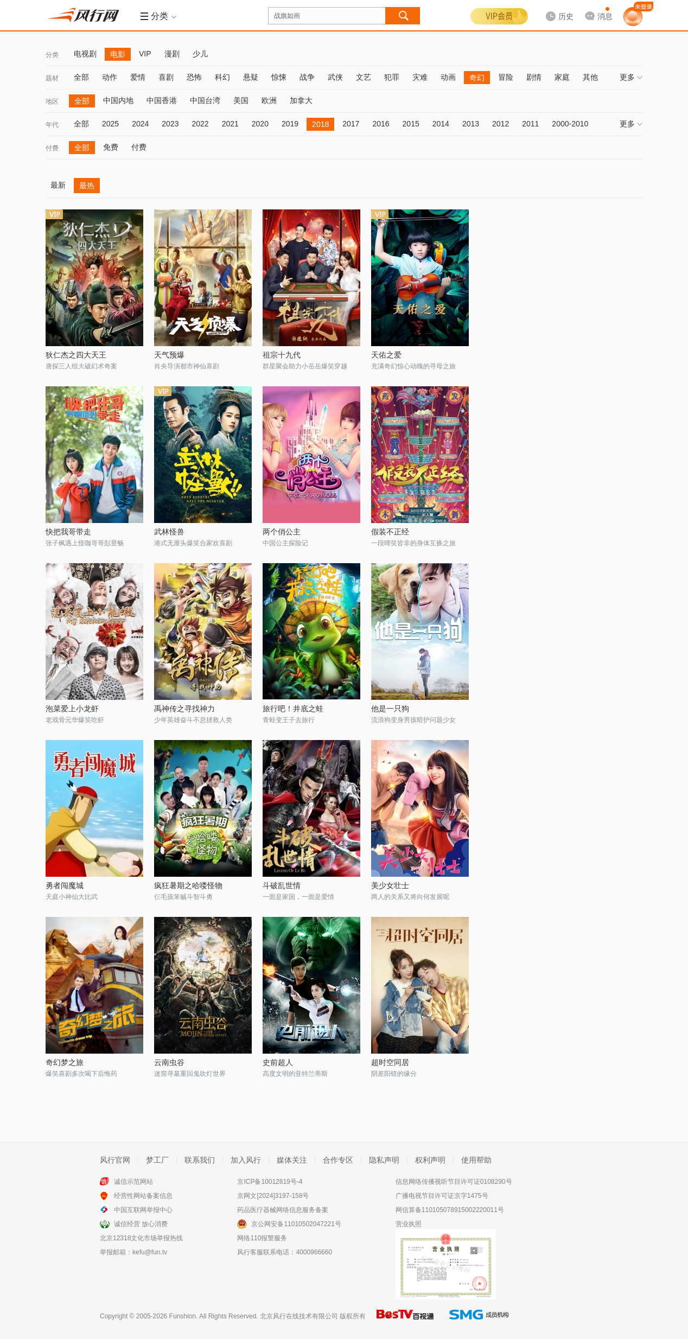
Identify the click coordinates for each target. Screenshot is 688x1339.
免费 (110, 147)
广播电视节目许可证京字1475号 (442, 1196)
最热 (86, 185)
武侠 (335, 77)
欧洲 (269, 100)
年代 (52, 125)
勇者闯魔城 (65, 885)
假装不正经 (390, 531)
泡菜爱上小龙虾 (72, 708)
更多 (631, 77)
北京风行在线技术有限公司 (299, 1316)
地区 (52, 101)
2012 (500, 123)
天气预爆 (169, 354)
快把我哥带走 (68, 531)
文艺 (363, 77)
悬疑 (250, 77)
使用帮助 (476, 1160)
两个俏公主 (282, 531)
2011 (530, 123)
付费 (52, 148)
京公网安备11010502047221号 (296, 1224)
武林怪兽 (169, 531)
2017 (350, 123)
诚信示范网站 (133, 1181)
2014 (440, 123)
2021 (230, 123)
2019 (290, 123)
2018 (320, 124)
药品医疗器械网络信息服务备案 (282, 1210)
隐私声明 (384, 1160)
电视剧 (85, 53)
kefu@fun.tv (149, 1252)
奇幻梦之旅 (65, 1062)
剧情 (534, 77)
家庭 (562, 77)
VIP (145, 53)
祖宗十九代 (282, 354)
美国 (241, 100)
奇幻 (477, 77)
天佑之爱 (386, 354)
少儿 (200, 53)
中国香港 (161, 100)
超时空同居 (390, 1062)
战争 (307, 77)
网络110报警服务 (262, 1238)
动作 (109, 77)
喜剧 (166, 77)
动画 (448, 77)
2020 (260, 123)
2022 (200, 123)
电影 (117, 54)
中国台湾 (205, 100)
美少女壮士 (390, 885)
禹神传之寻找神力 (184, 708)
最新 (58, 185)
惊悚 (278, 77)
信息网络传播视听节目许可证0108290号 (454, 1181)
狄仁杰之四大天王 (76, 354)
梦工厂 (157, 1160)
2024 (140, 123)
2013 (470, 123)
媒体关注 (292, 1160)
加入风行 (246, 1160)
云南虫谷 (169, 1062)
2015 (411, 123)
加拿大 (301, 100)
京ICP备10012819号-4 (269, 1181)
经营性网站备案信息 (143, 1196)
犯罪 (391, 77)
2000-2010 (570, 123)
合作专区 (338, 1160)
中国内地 (118, 100)
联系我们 (199, 1160)
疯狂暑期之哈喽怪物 (188, 885)
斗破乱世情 (282, 885)
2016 (380, 123)
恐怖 (194, 77)
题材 (52, 78)
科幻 (222, 77)
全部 (81, 77)
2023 (170, 123)
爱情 (137, 77)
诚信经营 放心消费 (141, 1224)
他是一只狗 (390, 708)
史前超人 (278, 1062)
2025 (110, 123)
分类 (52, 55)
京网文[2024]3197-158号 (273, 1196)
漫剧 (172, 53)
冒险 (505, 77)
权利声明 (430, 1160)
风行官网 (115, 1160)
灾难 (420, 77)
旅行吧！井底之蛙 (293, 708)
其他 (590, 77)
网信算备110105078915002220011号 (450, 1210)
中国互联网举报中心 (143, 1210)
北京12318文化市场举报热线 (141, 1238)
